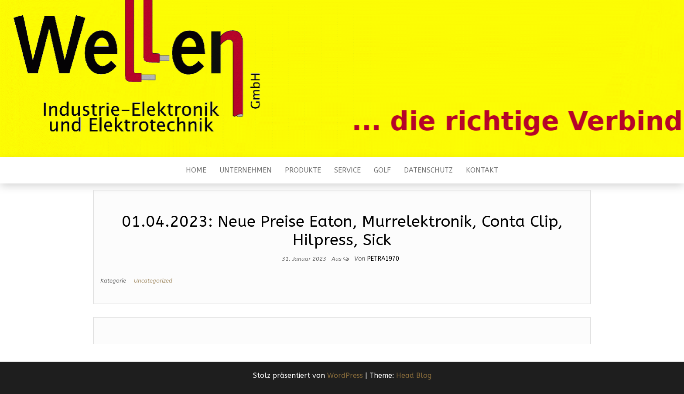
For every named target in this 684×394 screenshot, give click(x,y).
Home (196, 170)
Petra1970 (383, 259)
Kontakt (482, 170)
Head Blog (413, 375)
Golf (382, 170)
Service (347, 170)
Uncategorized (153, 280)
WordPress (345, 375)
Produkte (303, 170)
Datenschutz (428, 170)
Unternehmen (245, 170)
